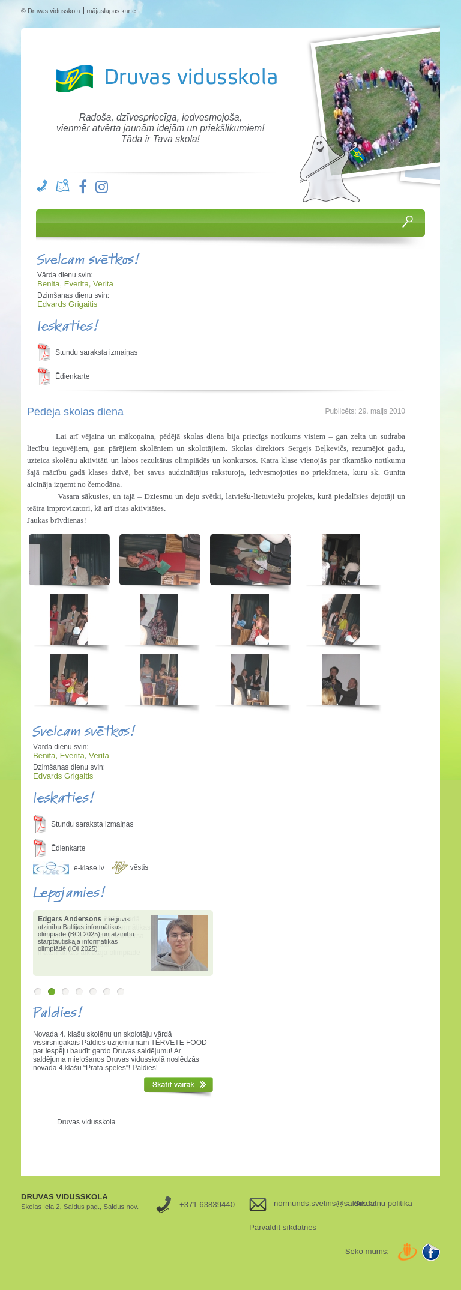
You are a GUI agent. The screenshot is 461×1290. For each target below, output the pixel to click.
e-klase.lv (89, 868)
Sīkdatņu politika (383, 1203)
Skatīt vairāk (178, 1087)
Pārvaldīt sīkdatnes (282, 1227)
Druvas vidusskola (86, 1122)
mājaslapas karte (111, 10)
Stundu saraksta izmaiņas (96, 352)
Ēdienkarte (72, 376)
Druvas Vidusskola (164, 78)
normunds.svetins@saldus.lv (309, 1203)
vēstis (139, 867)
